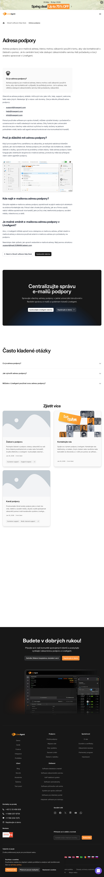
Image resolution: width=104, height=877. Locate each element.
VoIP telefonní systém (52, 777)
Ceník (18, 745)
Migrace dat (52, 743)
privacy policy (16, 865)
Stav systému (52, 748)
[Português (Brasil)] (81, 857)
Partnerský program (86, 752)
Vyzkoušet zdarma (43, 254)
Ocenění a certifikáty (86, 743)
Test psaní (18, 786)
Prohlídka (18, 758)
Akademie (18, 777)
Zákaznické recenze (86, 748)
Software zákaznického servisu (52, 773)
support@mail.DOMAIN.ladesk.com (17, 245)
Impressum (86, 757)
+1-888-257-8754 (13, 814)
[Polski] (77, 857)
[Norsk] (73, 857)
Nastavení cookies (49, 870)
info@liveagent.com (14, 115)
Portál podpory (52, 739)
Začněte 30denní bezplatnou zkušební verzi (42, 658)
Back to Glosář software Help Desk (18, 254)
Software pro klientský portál (52, 795)
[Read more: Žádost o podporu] (26, 439)
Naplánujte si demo (66, 310)
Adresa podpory (34, 23)
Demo (18, 740)
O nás (86, 739)
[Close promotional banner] (101, 2)
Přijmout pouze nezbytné (29, 870)
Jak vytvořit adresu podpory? (52, 373)
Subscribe (87, 837)
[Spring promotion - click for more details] (52, 5)
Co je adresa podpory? (52, 363)
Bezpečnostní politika (65, 869)
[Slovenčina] (93, 857)
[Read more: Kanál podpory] (26, 498)
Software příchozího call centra (52, 786)
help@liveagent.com (14, 111)
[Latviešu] (66, 857)
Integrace (18, 754)
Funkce (18, 749)
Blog (18, 768)
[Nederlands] (69, 857)
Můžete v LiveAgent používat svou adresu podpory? (52, 383)
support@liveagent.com (16, 107)
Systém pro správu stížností (52, 791)
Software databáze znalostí (52, 768)
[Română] (85, 857)
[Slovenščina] (97, 857)
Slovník (18, 773)
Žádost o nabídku (52, 757)
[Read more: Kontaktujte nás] (77, 439)
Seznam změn (52, 752)
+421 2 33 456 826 (13, 809)
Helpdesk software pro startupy (52, 799)
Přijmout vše (11, 870)
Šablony (18, 782)
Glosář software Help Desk (16, 23)
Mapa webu (73, 872)
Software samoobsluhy (52, 782)
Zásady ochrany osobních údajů (87, 869)
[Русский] (89, 857)
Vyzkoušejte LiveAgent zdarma (40, 310)
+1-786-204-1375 (13, 818)
